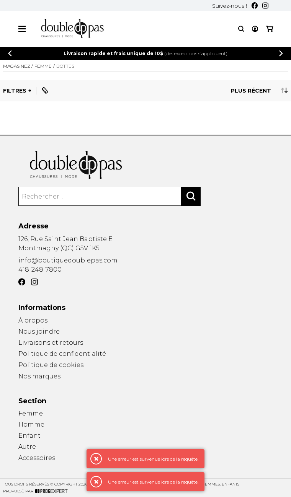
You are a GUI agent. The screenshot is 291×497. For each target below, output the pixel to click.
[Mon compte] (255, 29)
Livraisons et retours (50, 343)
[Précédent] (10, 53)
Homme (31, 425)
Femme (30, 413)
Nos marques (39, 379)
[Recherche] (241, 29)
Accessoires (36, 460)
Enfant (29, 436)
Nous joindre (39, 331)
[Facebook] (255, 5)
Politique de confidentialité (62, 354)
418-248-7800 (40, 269)
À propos (32, 320)
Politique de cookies (50, 366)
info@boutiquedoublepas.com (68, 260)
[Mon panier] (269, 29)
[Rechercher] (191, 196)
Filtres (14, 90)
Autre (27, 447)
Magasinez (16, 66)
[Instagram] (265, 5)
